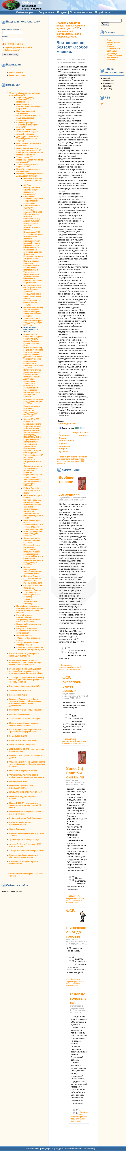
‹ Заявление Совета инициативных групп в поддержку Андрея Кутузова (65, 442)
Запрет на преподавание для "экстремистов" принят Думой (30, 648)
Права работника (114, 55)
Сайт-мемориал (25, 12)
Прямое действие (67, 423)
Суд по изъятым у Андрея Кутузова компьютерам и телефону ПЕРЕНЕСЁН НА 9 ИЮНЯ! (31, 224)
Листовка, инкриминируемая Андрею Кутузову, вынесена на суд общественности (31, 243)
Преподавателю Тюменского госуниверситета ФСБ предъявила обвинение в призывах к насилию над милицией (33, 276)
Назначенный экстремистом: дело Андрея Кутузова (29, 175)
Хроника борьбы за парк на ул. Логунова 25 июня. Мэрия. (23, 856)
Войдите (83, 457)
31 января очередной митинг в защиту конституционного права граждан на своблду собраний (26, 680)
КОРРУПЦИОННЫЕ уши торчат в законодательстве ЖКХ (24, 655)
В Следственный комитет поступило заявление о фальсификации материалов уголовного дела (32, 508)
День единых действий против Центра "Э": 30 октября (27, 139)
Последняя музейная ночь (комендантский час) (21, 787)
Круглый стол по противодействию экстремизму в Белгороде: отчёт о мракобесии (28, 618)
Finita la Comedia (31, 488)
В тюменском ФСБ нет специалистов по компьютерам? (33, 234)
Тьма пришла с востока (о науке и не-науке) (31, 594)
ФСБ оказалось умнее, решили (71, 684)
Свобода (27, 185)
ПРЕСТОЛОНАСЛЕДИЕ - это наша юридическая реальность (28, 118)
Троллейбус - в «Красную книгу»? (24, 840)
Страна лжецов (30, 334)
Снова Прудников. (17, 829)
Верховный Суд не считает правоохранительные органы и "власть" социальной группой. (33, 524)
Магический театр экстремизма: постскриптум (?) (31, 547)
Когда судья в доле (18, 736)
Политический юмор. (18, 781)
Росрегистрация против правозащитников (20, 823)
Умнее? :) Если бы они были (75, 773)
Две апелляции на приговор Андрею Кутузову (31, 540)
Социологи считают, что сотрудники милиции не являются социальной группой (32, 470)
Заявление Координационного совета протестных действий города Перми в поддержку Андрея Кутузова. (32, 427)
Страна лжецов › (83, 433)
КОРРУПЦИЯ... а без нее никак (23, 740)
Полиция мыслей (24, 635)
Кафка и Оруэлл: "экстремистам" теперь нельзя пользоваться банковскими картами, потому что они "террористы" (32, 446)
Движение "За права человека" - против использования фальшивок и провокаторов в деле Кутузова (33, 362)
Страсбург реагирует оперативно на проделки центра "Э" (27, 125)
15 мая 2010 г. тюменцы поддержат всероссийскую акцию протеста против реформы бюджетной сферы (26, 671)
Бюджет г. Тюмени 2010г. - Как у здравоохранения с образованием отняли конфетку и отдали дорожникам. (25, 702)
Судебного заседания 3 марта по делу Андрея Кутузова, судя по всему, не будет (33, 341)
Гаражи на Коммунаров (20, 714)
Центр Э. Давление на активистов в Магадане (27, 130)
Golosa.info (32, 2)
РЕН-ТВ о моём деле (32, 583)
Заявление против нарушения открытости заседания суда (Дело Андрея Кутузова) (31, 411)
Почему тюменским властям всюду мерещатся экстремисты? (32, 191)
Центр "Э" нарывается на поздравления (27, 170)
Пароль (6, 37)
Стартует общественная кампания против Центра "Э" (24, 94)
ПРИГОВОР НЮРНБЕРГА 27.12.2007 (25, 792)
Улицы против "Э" (24, 157)
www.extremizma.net (25, 134)
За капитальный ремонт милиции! (25, 719)
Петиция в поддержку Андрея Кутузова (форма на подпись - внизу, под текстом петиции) (33, 311)
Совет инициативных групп (113, 42)
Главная (61, 23)
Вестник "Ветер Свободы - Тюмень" (25, 710)
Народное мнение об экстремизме (25, 112)
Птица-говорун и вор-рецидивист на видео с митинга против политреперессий (33, 351)
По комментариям (81, 12)
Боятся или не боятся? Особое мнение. (30, 329)
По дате (62, 12)
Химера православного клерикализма (26, 851)
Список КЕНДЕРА (31, 419)
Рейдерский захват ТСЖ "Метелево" (25, 818)
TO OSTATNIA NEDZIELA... (21, 690)
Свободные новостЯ (32, 585)
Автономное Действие (112, 58)
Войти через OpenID (14, 44)
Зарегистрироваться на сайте (18, 47)
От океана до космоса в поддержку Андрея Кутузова (33, 401)
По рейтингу (102, 12)
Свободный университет (112, 52)
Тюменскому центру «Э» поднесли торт (27, 165)
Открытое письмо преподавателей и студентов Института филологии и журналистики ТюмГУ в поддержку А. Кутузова (33, 558)
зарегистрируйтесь (69, 459)
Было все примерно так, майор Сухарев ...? (32, 180)
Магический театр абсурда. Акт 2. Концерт (31, 394)
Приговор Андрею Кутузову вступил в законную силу (32, 578)
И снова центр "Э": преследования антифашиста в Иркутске (29, 106)
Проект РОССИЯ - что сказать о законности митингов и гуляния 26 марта (25, 805)
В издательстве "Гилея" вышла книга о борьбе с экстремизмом (27, 631)
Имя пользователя (11, 29)
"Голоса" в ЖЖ (113, 49)
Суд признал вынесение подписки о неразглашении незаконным (33, 200)
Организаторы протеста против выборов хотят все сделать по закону (26, 776)
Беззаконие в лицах (18, 695)
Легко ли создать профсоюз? (22, 745)
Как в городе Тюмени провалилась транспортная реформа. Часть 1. (25, 730)
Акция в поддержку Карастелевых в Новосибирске (25, 100)
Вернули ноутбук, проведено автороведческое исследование (31, 264)
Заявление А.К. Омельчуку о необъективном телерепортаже (30, 386)
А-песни (110, 47)
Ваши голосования (17, 75)
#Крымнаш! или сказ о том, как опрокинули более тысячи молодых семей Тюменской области (25, 662)
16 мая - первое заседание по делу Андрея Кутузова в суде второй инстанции (32, 481)
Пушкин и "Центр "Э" (26, 155)
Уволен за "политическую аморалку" (30, 601)
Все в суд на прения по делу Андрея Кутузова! (32, 533)
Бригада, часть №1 (32, 500)
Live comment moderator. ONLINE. (24, 686)
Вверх (72, 432)
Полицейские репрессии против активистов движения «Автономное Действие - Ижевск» (29, 609)
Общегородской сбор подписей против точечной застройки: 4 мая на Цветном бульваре (27, 764)
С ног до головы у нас (78, 998)
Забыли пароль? (13, 50)
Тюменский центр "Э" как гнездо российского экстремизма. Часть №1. (33, 459)
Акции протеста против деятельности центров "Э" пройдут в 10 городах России (29, 150)
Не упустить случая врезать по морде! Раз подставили (32, 372)
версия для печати (68, 457)
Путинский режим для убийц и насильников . (31, 379)
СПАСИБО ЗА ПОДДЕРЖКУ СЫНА (32, 436)
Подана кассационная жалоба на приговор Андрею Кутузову (32, 570)
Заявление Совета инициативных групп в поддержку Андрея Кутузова (33, 321)
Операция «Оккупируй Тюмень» (23, 771)
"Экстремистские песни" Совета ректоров (27, 644)
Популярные (46, 12)
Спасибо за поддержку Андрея (32, 589)
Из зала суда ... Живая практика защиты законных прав (23, 724)
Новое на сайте (16, 73)
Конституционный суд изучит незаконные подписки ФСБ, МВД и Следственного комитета (32, 211)
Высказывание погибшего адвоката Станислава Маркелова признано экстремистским (33, 254)
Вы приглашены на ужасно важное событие (32, 303)
